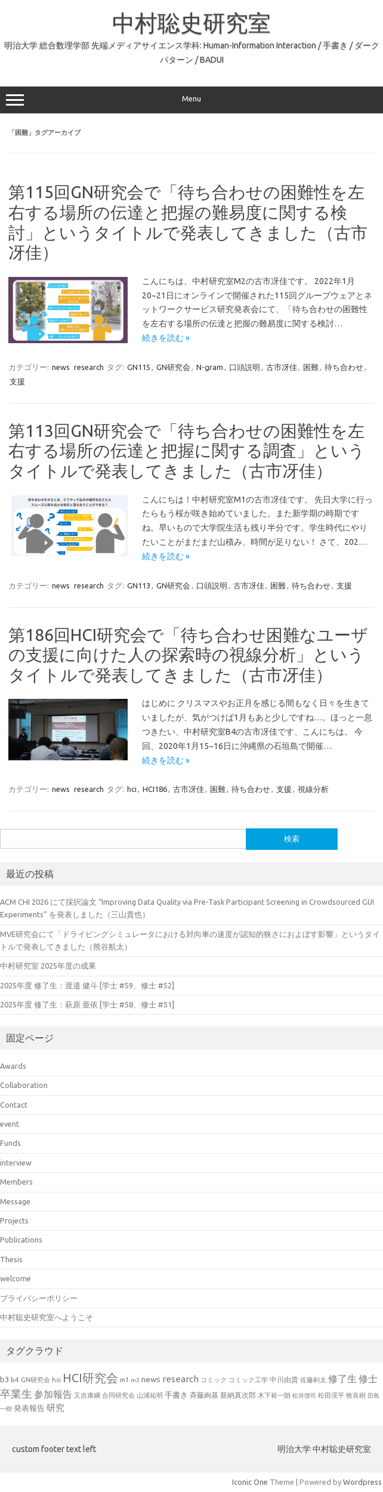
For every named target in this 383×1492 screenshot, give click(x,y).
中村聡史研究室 (191, 22)
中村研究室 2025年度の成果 (48, 965)
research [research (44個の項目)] (180, 1379)
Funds (10, 1143)
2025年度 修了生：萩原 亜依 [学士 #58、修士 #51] (87, 1004)
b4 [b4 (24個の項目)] (15, 1379)
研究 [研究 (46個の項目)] (55, 1407)
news (61, 367)
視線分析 (313, 789)
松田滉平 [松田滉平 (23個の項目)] (331, 1395)
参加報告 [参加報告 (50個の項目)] (53, 1394)
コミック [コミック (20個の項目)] (213, 1379)
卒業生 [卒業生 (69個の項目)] (16, 1393)
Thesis (11, 1259)
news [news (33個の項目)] (150, 1379)
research (89, 367)
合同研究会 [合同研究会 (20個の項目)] (118, 1395)
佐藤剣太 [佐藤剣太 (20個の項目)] (313, 1379)
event (9, 1124)
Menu (191, 100)
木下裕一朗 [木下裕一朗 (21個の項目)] (274, 1395)
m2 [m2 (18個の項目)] (135, 1380)
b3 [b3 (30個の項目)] (4, 1379)
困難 (311, 367)
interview (16, 1162)
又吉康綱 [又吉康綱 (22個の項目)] (87, 1395)
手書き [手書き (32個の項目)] (176, 1395)
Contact (13, 1104)
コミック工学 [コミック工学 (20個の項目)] (248, 1379)
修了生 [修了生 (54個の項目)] (342, 1378)
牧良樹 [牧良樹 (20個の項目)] (356, 1395)
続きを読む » (166, 338)
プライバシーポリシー (39, 1298)
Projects (14, 1220)
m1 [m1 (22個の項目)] (124, 1379)
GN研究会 (173, 367)
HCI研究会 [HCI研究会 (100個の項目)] (90, 1378)
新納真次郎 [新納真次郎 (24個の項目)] (238, 1395)
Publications (21, 1239)
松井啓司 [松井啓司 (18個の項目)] (304, 1395)
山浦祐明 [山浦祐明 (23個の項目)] (150, 1395)
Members (16, 1181)
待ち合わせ (344, 367)
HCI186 (155, 789)
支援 (17, 381)
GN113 (138, 585)
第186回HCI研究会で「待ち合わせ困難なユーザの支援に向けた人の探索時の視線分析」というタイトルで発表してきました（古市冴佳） (188, 654)
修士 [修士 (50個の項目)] (368, 1378)
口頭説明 (244, 367)
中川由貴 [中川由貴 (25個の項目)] (284, 1379)
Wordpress (362, 1482)
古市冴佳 (281, 367)
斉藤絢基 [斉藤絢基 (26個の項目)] (204, 1395)
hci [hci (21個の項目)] (56, 1379)
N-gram (209, 367)
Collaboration (24, 1085)
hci (132, 789)
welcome (15, 1278)
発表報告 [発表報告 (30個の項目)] (29, 1408)
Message (15, 1201)
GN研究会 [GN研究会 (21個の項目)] (35, 1379)
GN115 (138, 367)
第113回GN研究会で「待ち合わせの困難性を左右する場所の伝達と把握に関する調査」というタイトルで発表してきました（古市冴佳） (186, 450)
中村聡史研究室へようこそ (46, 1317)
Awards (13, 1066)
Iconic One (250, 1482)
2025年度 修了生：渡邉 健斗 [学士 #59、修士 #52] (87, 985)
